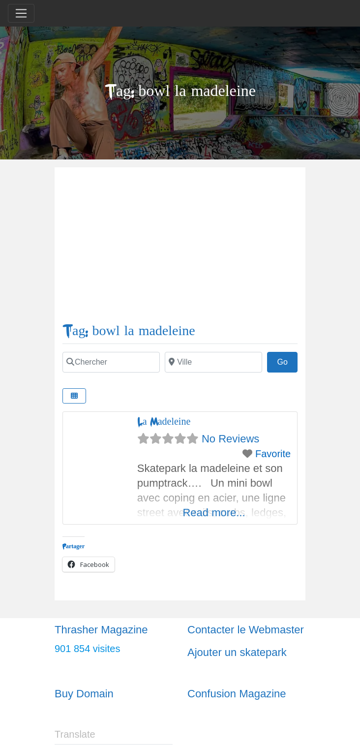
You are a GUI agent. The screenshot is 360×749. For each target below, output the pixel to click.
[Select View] (74, 396)
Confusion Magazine (236, 693)
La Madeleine (164, 421)
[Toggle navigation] (21, 13)
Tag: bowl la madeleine (128, 331)
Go (287, 360)
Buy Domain (84, 693)
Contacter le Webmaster (245, 630)
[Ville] (213, 362)
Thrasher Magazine (101, 630)
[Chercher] (111, 362)
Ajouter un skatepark (237, 652)
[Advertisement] (180, 249)
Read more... (213, 512)
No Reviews (230, 439)
